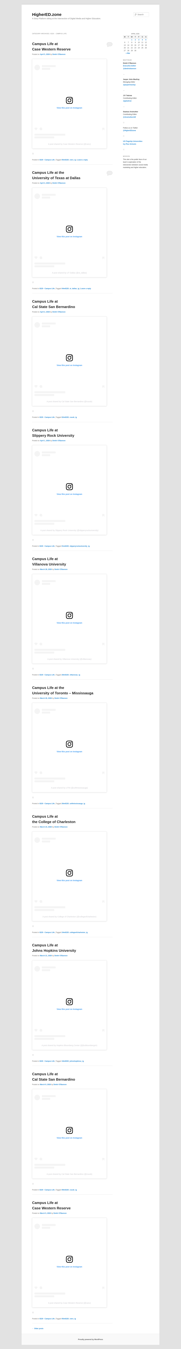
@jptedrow (127, 101)
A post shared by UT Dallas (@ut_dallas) (69, 273)
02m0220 (65, 417)
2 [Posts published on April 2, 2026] (135, 40)
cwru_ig (73, 160)
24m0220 (65, 932)
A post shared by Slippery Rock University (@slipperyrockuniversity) (69, 530)
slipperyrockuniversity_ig (80, 546)
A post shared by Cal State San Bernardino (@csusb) (69, 401)
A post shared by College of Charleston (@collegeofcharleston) (69, 917)
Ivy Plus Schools (129, 144)
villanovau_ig (75, 675)
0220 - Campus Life (46, 160)
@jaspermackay (129, 85)
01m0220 (65, 546)
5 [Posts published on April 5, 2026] (145, 40)
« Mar (128, 53)
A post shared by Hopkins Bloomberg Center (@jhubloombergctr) (69, 1045)
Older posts (37, 1329)
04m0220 (65, 289)
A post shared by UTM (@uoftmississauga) (69, 788)
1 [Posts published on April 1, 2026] (131, 40)
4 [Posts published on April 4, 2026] (142, 40)
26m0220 (65, 804)
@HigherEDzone (129, 130)
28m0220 (65, 675)
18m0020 (65, 1061)
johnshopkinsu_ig (77, 1061)
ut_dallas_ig (74, 289)
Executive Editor (129, 66)
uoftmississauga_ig (77, 804)
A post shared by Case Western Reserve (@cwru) (69, 144)
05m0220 (65, 160)
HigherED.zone (46, 14)
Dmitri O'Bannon (58, 54)
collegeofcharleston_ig (79, 932)
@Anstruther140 (129, 117)
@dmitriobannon (129, 69)
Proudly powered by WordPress (90, 1339)
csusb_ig (73, 417)
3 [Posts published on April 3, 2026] (138, 40)
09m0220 (65, 1190)
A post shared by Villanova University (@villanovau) (69, 659)
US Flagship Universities (132, 141)
